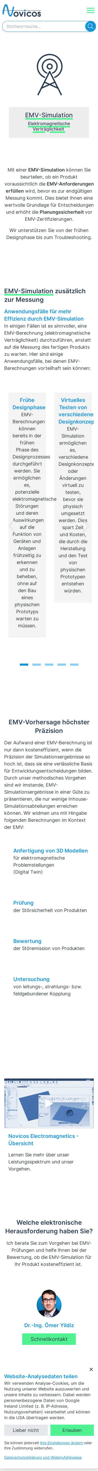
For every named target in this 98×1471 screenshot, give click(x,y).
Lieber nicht (26, 1430)
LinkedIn (12, 1344)
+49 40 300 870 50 (33, 1305)
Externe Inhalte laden (54, 966)
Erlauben (72, 1430)
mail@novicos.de (31, 1311)
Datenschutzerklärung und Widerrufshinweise (43, 1457)
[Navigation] (90, 10)
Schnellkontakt (49, 1190)
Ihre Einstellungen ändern (61, 1443)
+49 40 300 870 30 (33, 1298)
